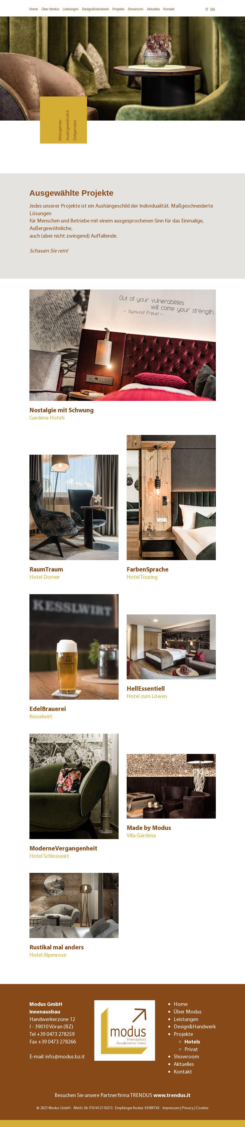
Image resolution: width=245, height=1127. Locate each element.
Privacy (188, 1107)
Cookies (202, 1107)
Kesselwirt (40, 716)
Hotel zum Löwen (147, 696)
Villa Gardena (141, 835)
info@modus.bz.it (65, 1056)
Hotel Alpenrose (47, 954)
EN (212, 9)
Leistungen (71, 9)
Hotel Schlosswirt (49, 855)
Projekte (118, 9)
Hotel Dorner (44, 576)
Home (33, 9)
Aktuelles (153, 9)
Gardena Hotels (47, 417)
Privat (191, 1049)
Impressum (171, 1107)
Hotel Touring (142, 576)
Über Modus (50, 9)
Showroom (135, 9)
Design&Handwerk (95, 9)
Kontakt (168, 9)
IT (207, 9)
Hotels (192, 1041)
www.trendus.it (171, 1095)
